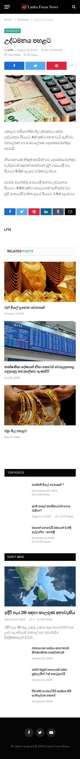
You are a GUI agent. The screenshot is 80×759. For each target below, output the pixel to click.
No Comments (52, 50)
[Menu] (7, 7)
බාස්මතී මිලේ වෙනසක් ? (48, 484)
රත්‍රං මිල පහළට (15, 431)
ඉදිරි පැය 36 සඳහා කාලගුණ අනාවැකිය (39, 612)
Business (12, 31)
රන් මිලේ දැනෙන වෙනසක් (24, 308)
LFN (10, 50)
